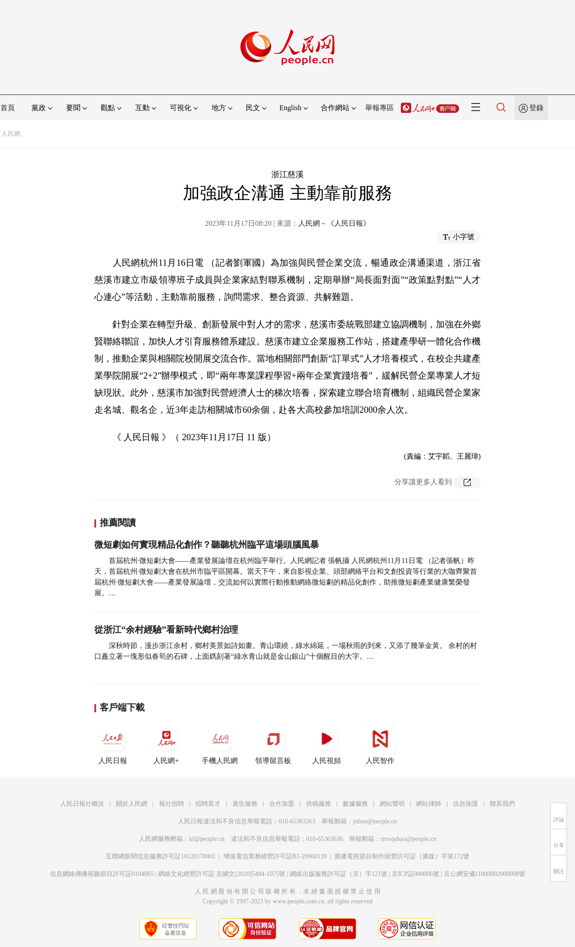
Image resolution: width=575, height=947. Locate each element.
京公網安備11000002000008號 (484, 874)
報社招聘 (171, 803)
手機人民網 (220, 743)
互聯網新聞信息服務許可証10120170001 (161, 856)
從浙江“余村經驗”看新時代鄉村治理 (166, 629)
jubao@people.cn (375, 821)
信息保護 (465, 803)
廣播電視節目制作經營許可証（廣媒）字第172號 (401, 856)
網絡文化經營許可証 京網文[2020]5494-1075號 (222, 874)
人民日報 (112, 743)
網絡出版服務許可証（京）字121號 (338, 874)
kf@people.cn (207, 838)
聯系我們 (502, 803)
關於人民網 (131, 803)
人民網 (10, 133)
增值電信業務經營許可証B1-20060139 (275, 856)
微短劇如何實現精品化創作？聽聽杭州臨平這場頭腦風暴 (206, 544)
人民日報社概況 (82, 803)
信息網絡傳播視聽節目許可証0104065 (102, 874)
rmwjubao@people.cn (408, 838)
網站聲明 (392, 803)
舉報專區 (379, 108)
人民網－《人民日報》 (334, 223)
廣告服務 (244, 803)
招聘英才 (208, 803)
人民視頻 (326, 743)
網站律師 (428, 803)
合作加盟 (281, 803)
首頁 (7, 108)
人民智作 (380, 743)
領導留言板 (273, 743)
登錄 (536, 108)
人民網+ (166, 743)
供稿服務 (318, 803)
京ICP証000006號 (415, 874)
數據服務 (355, 803)
